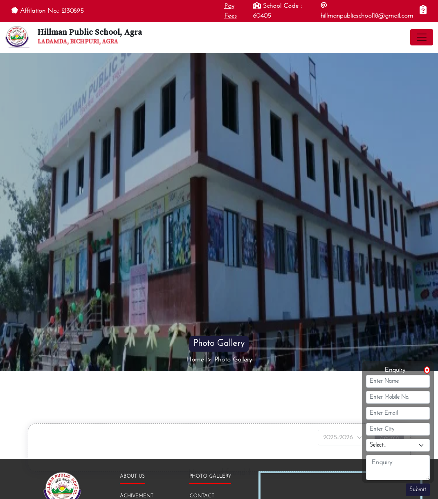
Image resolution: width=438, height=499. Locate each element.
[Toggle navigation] (421, 37)
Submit (417, 490)
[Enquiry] (423, 11)
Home (195, 360)
